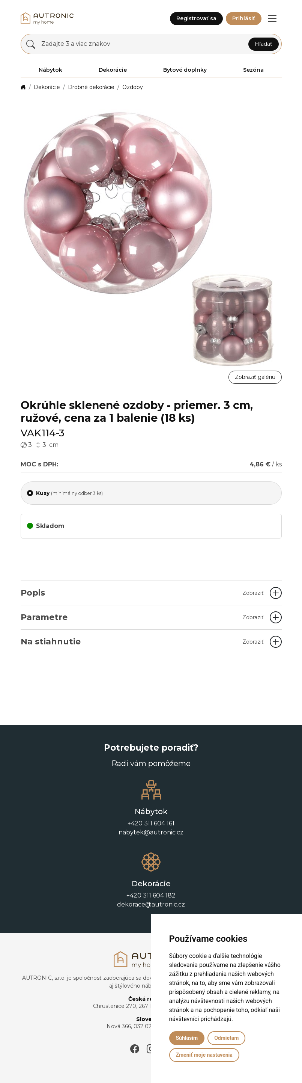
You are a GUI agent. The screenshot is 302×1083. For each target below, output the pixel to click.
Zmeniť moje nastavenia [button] (204, 1055)
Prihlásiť (243, 18)
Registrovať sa (196, 18)
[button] (272, 18)
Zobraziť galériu (255, 377)
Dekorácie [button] (113, 69)
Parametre (142, 617)
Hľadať (263, 44)
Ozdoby (132, 87)
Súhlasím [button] (187, 1038)
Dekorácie (47, 87)
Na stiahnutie (142, 642)
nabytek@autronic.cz (151, 832)
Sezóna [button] (253, 69)
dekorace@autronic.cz (151, 904)
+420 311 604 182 (151, 895)
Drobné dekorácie (91, 87)
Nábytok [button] (50, 69)
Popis (142, 593)
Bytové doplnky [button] (185, 69)
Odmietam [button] (226, 1038)
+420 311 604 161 (151, 823)
